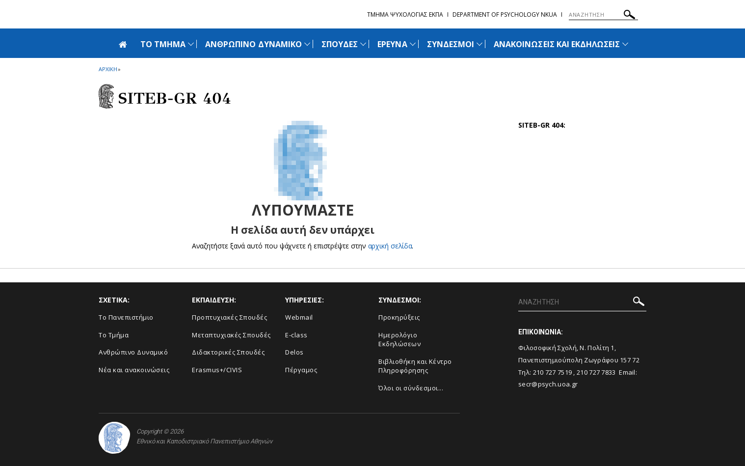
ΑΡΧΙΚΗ (108, 69)
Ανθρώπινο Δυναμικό (133, 352)
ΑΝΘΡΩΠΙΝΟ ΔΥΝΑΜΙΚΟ (253, 44)
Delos (294, 352)
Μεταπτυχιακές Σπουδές (231, 334)
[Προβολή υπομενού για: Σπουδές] (363, 44)
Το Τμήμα (114, 334)
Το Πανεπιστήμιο (126, 317)
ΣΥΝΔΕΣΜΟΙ (450, 44)
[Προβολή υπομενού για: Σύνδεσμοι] (479, 44)
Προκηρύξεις (399, 317)
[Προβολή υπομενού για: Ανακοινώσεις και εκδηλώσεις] (625, 44)
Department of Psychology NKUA (504, 14)
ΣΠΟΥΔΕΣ (339, 44)
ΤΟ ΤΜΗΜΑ (163, 44)
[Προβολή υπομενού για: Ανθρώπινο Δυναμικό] (307, 44)
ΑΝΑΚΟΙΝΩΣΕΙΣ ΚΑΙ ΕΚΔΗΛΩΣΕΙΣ (557, 44)
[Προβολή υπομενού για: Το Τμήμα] (191, 44)
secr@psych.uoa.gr (548, 384)
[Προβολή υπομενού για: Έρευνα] (412, 44)
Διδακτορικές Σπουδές (228, 352)
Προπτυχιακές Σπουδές (229, 317)
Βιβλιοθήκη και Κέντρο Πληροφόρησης (415, 366)
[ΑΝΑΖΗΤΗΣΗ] (603, 14)
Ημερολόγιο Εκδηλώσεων (399, 339)
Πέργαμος (301, 369)
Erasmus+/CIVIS (217, 369)
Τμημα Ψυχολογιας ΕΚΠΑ (405, 14)
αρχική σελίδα (390, 245)
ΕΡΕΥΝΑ (392, 44)
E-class (296, 334)
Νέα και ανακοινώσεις (134, 369)
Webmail (299, 317)
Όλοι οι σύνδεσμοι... (410, 388)
